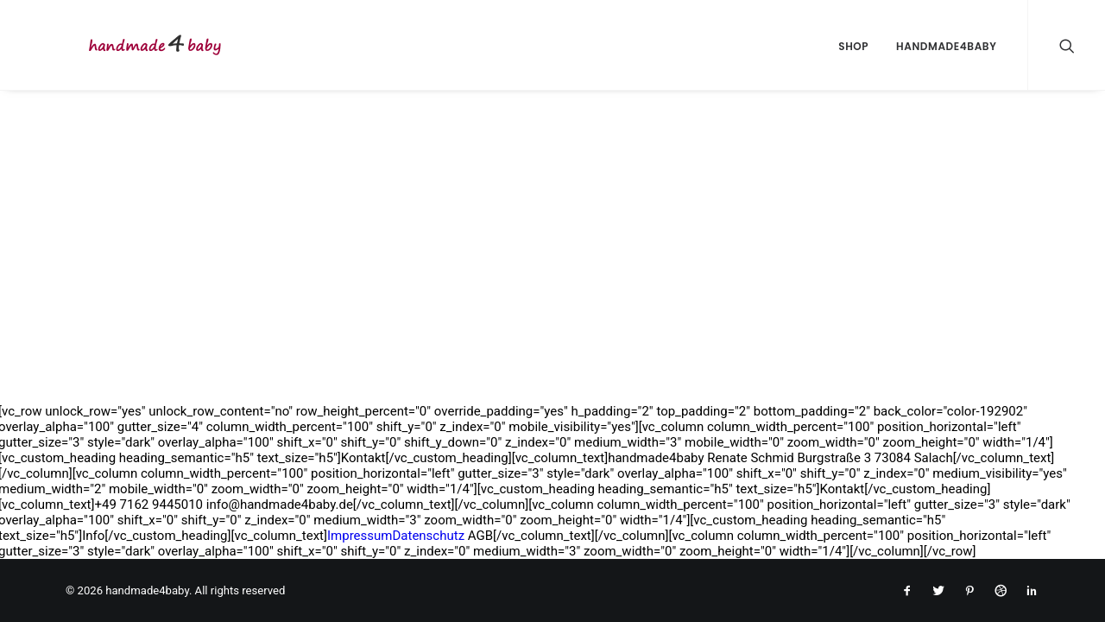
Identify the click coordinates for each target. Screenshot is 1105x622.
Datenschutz (428, 535)
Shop (853, 46)
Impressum (359, 535)
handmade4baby (946, 46)
